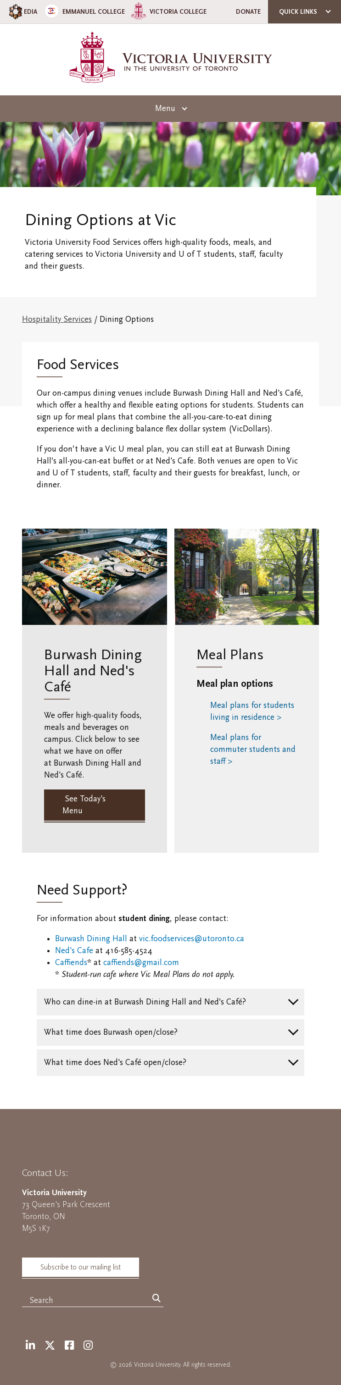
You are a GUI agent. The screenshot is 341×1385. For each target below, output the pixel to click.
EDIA (22, 11)
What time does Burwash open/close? (111, 1032)
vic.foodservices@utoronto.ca (191, 939)
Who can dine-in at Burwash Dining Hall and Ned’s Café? (145, 1002)
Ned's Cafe (74, 950)
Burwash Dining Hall (91, 939)
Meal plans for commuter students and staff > (253, 749)
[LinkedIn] (30, 1346)
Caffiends (71, 962)
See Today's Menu (84, 805)
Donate (248, 12)
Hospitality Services (57, 319)
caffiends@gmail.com (141, 962)
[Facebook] (69, 1346)
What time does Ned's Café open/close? (115, 1062)
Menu (165, 108)
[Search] (156, 1298)
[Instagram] (88, 1346)
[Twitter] (50, 1346)
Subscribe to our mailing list (80, 1267)
